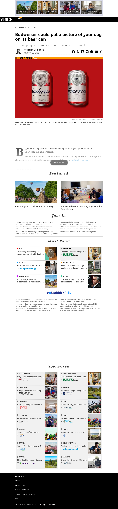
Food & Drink (25, 58)
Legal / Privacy (22, 489)
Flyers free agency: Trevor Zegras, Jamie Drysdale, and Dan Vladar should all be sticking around (80, 228)
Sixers (65, 276)
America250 (24, 276)
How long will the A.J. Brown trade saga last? (79, 231)
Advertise (19, 480)
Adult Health (24, 373)
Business (23, 415)
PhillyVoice (6, 19)
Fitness (22, 262)
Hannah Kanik (35, 50)
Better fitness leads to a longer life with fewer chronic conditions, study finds (78, 300)
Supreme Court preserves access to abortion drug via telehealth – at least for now (36, 305)
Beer (35, 58)
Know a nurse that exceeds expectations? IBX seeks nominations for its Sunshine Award (78, 305)
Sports (66, 387)
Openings (23, 401)
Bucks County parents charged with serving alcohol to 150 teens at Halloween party (34, 228)
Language (23, 387)
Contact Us (20, 485)
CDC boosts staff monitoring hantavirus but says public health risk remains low (80, 309)
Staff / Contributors (24, 494)
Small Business (69, 373)
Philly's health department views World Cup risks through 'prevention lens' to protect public (36, 309)
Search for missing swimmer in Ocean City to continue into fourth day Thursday (34, 223)
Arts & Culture (69, 262)
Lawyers (66, 457)
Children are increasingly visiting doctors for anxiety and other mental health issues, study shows (37, 232)
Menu (114, 20)
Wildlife (22, 248)
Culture (20, 18)
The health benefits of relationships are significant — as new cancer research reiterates (36, 300)
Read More (59, 162)
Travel (65, 401)
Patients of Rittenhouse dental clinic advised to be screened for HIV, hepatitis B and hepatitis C (80, 223)
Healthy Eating (69, 443)
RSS (16, 498)
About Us (19, 476)
